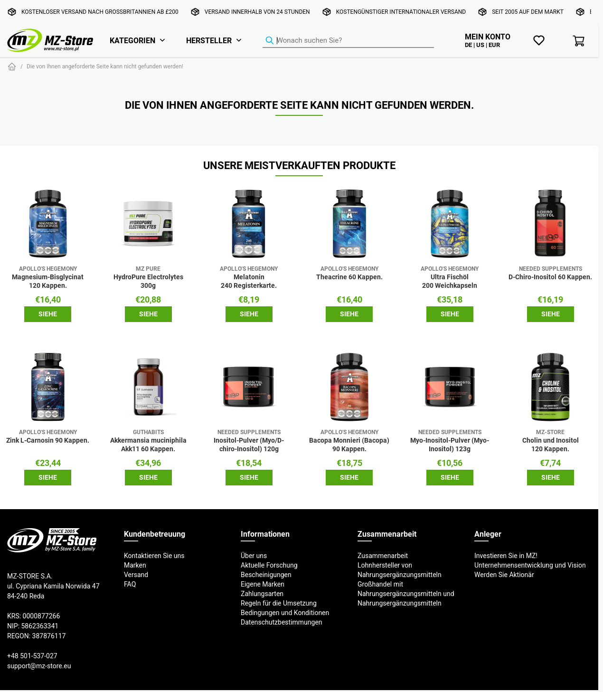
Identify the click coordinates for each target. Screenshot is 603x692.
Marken (135, 565)
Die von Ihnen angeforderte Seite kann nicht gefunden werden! (105, 66)
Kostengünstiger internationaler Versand (401, 12)
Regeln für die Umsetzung (279, 603)
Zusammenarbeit (383, 555)
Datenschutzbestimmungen (281, 622)
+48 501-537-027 (32, 656)
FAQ (130, 584)
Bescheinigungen (266, 574)
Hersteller (209, 40)
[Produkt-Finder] (348, 41)
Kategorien (132, 40)
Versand (136, 574)
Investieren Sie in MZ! (505, 555)
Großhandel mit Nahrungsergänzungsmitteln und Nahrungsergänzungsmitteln (406, 594)
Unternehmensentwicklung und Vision (530, 565)
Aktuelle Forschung (269, 565)
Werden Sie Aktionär (504, 574)
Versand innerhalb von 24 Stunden (257, 12)
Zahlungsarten (262, 593)
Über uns (254, 555)
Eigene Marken (262, 584)
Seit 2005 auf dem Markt (528, 12)
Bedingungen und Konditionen (285, 612)
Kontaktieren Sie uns (154, 555)
